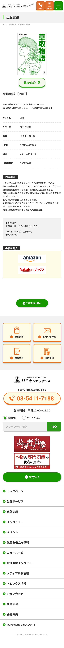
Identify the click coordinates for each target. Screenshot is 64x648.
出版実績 (12, 512)
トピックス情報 (16, 583)
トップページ (15, 491)
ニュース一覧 (15, 553)
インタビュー (15, 522)
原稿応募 (12, 604)
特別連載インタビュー (21, 563)
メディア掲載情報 (18, 573)
